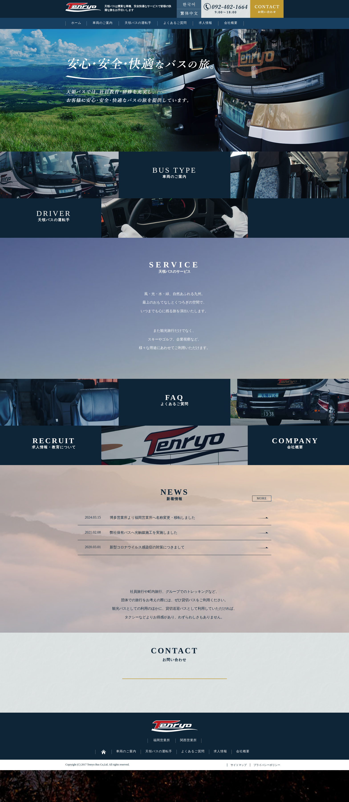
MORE (262, 498)
